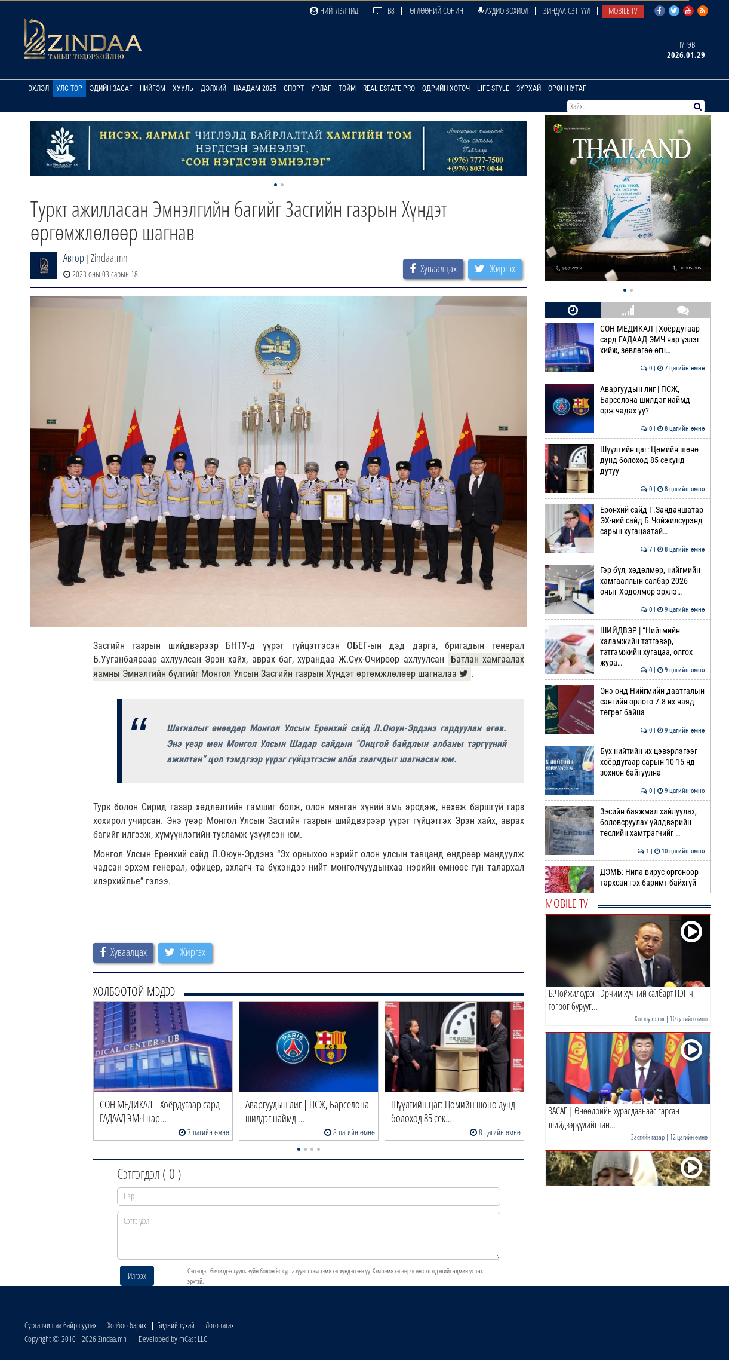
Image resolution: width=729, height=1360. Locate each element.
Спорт (294, 88)
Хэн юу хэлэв (650, 1018)
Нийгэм (152, 88)
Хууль (183, 88)
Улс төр (69, 88)
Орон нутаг (567, 88)
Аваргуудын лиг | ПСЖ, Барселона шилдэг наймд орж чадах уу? (625, 400)
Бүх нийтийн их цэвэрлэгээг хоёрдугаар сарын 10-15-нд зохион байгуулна (625, 762)
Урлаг (321, 88)
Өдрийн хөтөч (446, 88)
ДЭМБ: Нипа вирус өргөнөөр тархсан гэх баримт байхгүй (625, 877)
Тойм (347, 88)
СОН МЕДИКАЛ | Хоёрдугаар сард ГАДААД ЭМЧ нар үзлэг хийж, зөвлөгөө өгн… (625, 339)
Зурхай (528, 88)
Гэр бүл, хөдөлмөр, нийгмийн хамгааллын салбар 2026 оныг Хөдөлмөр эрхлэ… (625, 581)
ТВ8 (384, 10)
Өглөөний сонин (436, 10)
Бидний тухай (176, 1325)
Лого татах (219, 1325)
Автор (73, 257)
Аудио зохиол (503, 10)
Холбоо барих (126, 1325)
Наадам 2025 (254, 88)
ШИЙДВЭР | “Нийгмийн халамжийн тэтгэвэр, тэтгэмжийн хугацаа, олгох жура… (625, 647)
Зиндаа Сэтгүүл (566, 10)
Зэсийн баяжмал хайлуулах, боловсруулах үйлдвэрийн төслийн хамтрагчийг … (625, 822)
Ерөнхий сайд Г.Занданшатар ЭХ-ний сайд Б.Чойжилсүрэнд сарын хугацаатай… (625, 520)
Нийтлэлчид (334, 10)
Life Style (493, 88)
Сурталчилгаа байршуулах (60, 1325)
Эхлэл (38, 88)
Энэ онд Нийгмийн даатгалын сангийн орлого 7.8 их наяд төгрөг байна (625, 701)
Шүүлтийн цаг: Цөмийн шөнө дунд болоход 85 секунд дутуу (625, 460)
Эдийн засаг (111, 88)
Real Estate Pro (389, 88)
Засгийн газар (648, 1137)
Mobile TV (623, 10)
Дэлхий (213, 88)
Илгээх (137, 1275)
